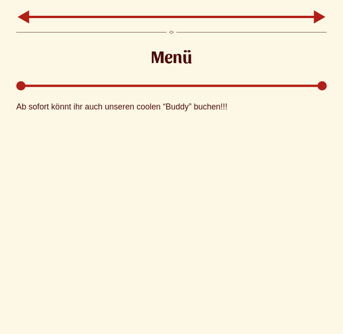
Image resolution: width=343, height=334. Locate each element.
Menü (171, 55)
